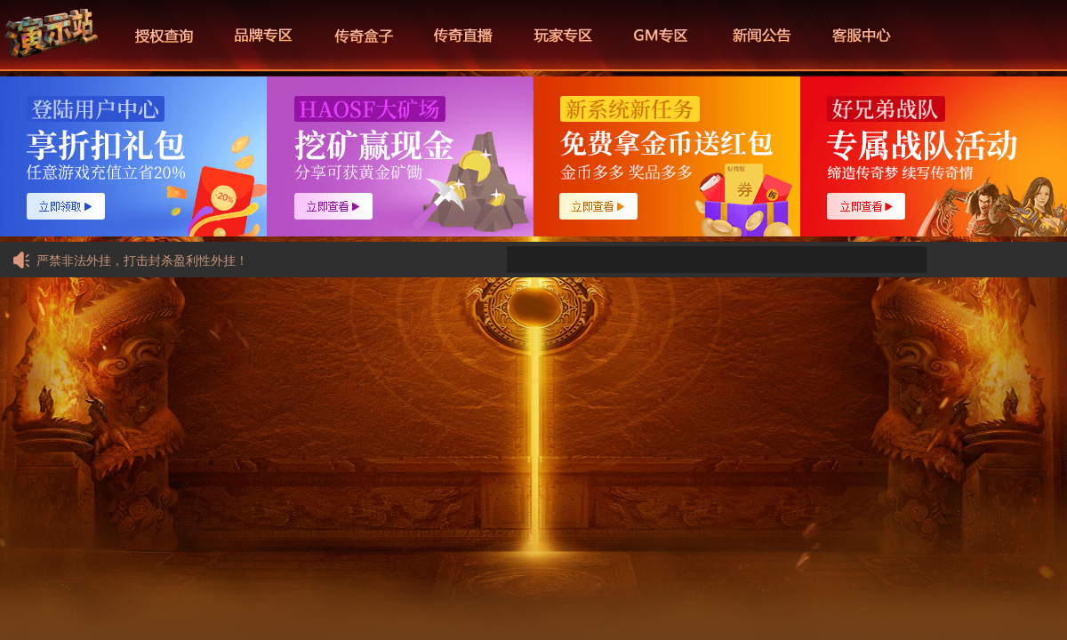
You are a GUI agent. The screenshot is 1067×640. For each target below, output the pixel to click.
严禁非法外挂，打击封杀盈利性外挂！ (129, 260)
